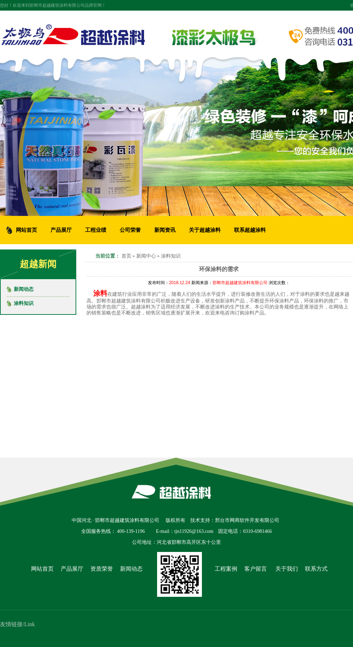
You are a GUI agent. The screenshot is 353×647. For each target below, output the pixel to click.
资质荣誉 (101, 569)
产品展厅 (61, 230)
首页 (126, 256)
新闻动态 (24, 289)
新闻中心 (146, 256)
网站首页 (42, 569)
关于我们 (286, 569)
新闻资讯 (164, 230)
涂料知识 (171, 256)
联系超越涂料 (250, 230)
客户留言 (255, 569)
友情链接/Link (17, 624)
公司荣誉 (130, 230)
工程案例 (226, 569)
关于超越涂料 (205, 230)
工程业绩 (95, 230)
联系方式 (316, 569)
